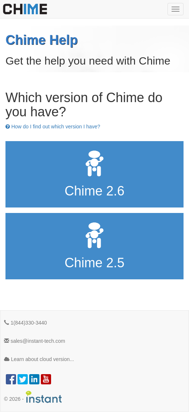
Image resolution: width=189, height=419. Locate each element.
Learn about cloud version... (39, 359)
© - (33, 397)
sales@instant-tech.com (34, 341)
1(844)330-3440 (25, 323)
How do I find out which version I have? (52, 126)
